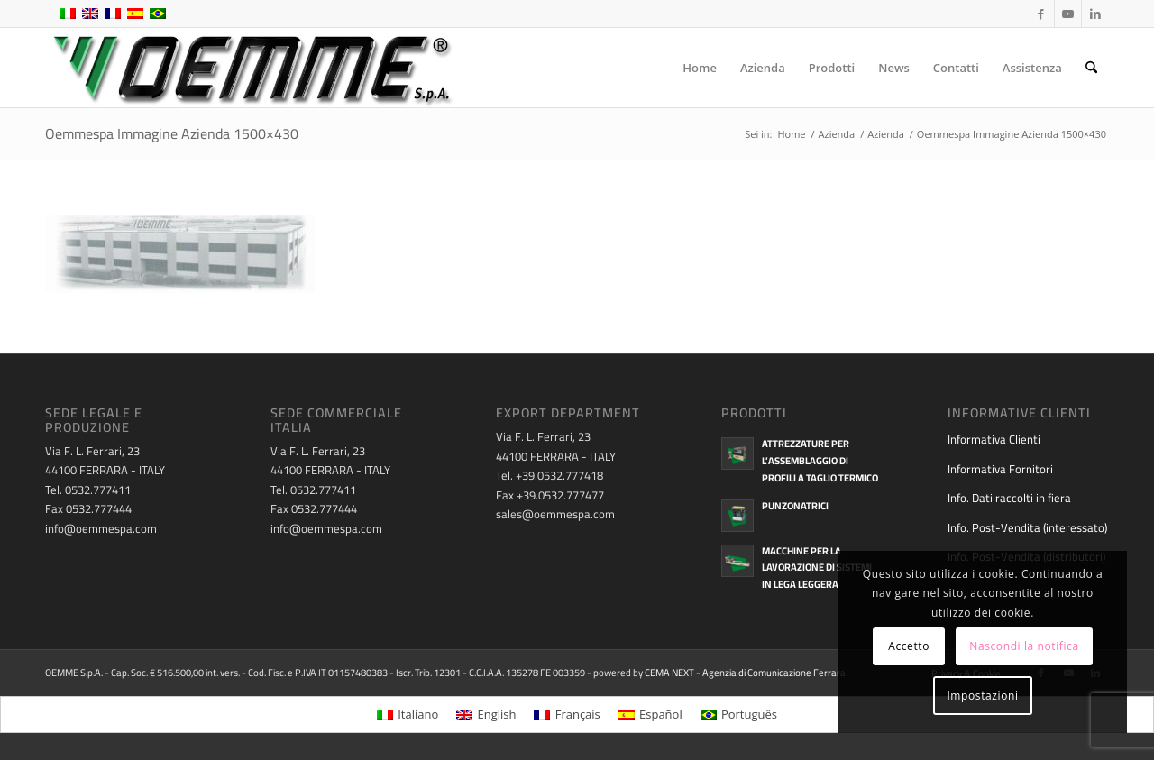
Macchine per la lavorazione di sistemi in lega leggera (817, 568)
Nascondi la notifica (1023, 646)
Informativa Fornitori (1000, 469)
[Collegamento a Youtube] (1068, 13)
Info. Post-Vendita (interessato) (1027, 527)
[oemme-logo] (250, 67)
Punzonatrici (795, 506)
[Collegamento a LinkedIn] (1095, 13)
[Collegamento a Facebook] (1041, 13)
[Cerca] (1091, 67)
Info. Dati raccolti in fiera (1009, 497)
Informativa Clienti (994, 439)
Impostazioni (982, 695)
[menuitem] (699, 67)
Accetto (909, 646)
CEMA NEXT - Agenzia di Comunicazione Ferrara (745, 673)
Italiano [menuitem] (418, 714)
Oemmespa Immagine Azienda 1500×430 (171, 133)
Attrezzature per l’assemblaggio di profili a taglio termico (820, 461)
